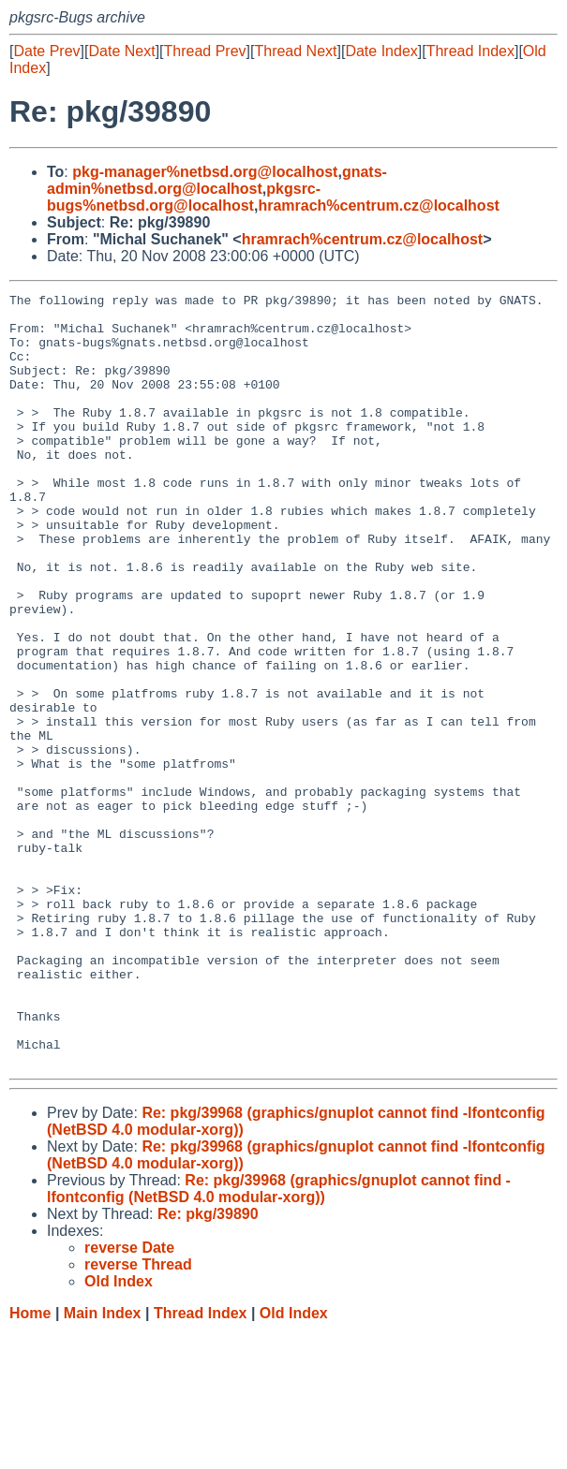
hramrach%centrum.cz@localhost (378, 205)
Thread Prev (205, 51)
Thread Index (470, 51)
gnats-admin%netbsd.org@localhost (217, 180)
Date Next (121, 51)
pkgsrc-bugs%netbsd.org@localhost (184, 197)
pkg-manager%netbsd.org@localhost (204, 172)
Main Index (103, 1451)
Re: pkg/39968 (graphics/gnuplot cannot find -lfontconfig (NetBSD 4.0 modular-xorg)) (279, 1326)
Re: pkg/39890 (208, 1351)
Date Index (381, 51)
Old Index (294, 1451)
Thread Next (295, 51)
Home (30, 1451)
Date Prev (46, 51)
